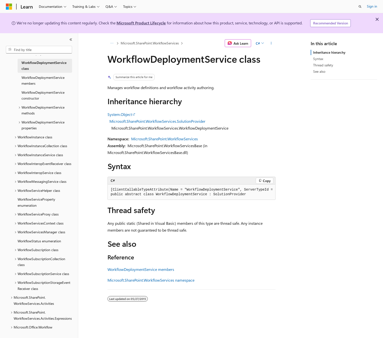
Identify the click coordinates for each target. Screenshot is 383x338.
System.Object (119, 114)
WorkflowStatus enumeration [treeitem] (39, 241)
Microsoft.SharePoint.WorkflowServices (150, 43)
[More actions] (271, 43)
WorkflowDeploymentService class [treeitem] (43, 65)
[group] (191, 192)
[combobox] (39, 50)
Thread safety (323, 65)
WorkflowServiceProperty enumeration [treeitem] (36, 202)
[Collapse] (71, 39)
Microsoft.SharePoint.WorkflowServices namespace (150, 280)
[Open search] (360, 6)
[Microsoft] (9, 6)
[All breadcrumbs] (111, 43)
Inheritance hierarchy (329, 52)
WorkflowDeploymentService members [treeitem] (42, 80)
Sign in (372, 6)
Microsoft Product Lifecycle (141, 22)
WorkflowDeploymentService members (140, 269)
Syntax (318, 58)
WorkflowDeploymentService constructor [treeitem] (42, 95)
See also (319, 71)
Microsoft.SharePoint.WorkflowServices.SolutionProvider (157, 121)
